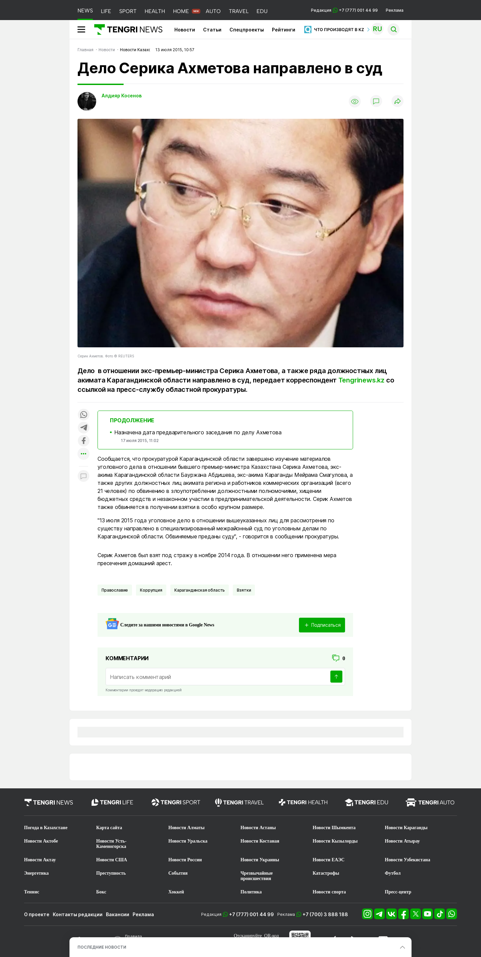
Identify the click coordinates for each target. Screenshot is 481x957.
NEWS (85, 10)
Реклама (395, 10)
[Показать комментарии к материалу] (83, 476)
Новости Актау (40, 859)
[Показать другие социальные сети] (83, 454)
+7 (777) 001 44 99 (251, 914)
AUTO (213, 11)
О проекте (36, 914)
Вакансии (117, 914)
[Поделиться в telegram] (83, 428)
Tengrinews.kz (361, 380)
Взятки (244, 590)
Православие (115, 590)
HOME (181, 11)
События (178, 873)
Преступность (111, 873)
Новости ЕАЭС (328, 859)
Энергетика (36, 873)
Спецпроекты (246, 29)
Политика (251, 891)
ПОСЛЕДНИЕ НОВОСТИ (101, 947)
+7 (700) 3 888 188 (325, 914)
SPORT (128, 11)
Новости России (185, 859)
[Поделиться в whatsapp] (83, 415)
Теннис (31, 891)
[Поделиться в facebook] (83, 441)
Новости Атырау (402, 841)
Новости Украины (259, 859)
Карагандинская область (199, 590)
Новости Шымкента (334, 827)
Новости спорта (329, 891)
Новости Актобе (41, 841)
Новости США (111, 859)
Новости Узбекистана (407, 859)
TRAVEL (239, 11)
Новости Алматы (186, 827)
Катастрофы (326, 873)
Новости (184, 29)
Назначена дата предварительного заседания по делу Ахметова (198, 432)
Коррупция (151, 590)
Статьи (212, 29)
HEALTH (155, 11)
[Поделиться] (397, 101)
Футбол (392, 873)
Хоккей (176, 891)
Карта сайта (109, 827)
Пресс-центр (398, 891)
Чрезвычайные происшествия (256, 876)
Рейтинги (283, 29)
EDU (262, 11)
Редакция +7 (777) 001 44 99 (344, 10)
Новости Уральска (187, 841)
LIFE (106, 11)
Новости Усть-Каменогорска (111, 844)
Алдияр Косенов (122, 95)
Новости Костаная (259, 841)
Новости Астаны (258, 827)
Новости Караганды (406, 827)
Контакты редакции (78, 914)
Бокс (101, 891)
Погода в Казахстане (45, 827)
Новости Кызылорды (335, 841)
